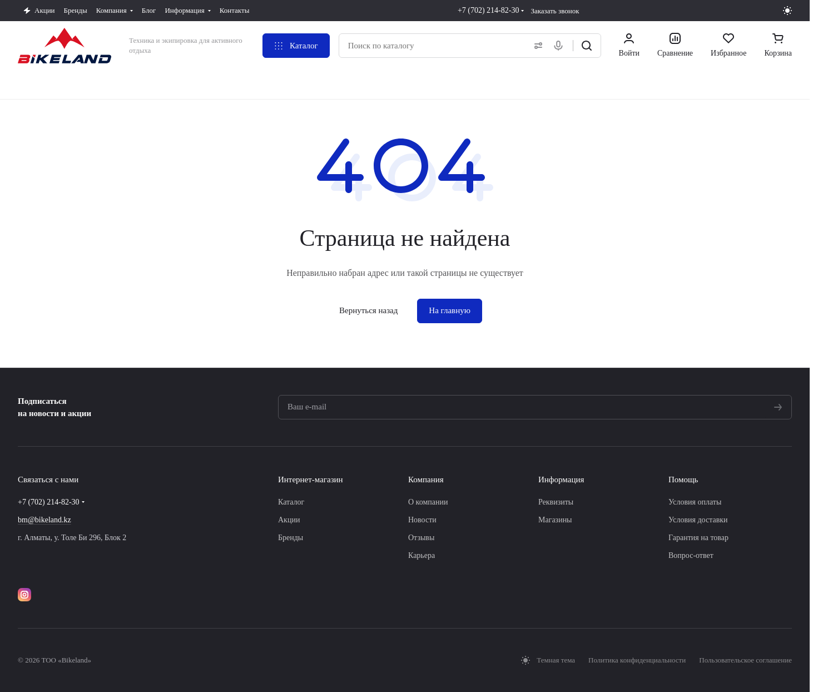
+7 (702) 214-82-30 (488, 10)
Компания (426, 479)
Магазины (555, 520)
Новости (422, 520)
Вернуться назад (368, 310)
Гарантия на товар (698, 537)
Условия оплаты (694, 502)
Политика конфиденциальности (637, 660)
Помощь (683, 479)
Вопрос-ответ (690, 555)
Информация (561, 479)
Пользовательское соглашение (745, 660)
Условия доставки (698, 520)
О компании (428, 502)
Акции (289, 520)
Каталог (291, 502)
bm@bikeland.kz (44, 520)
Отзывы (421, 537)
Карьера (421, 555)
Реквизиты (555, 502)
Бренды (290, 537)
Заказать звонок (555, 11)
